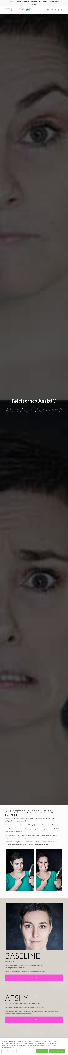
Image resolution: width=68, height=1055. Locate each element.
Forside (12, 1)
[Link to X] (52, 9)
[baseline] (31, 926)
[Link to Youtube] (55, 9)
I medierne (34, 1)
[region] (34, 1046)
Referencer (26, 1)
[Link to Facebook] (58, 9)
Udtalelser (18, 1)
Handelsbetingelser (54, 1)
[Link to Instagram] (61, 9)
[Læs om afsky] (34, 1020)
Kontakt (45, 1)
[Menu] (42, 10)
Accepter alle (42, 1051)
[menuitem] (12, 1)
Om (40, 1)
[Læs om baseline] (34, 978)
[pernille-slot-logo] (28, 10)
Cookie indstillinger (9, 1051)
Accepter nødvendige (57, 1051)
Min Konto (34, 4)
